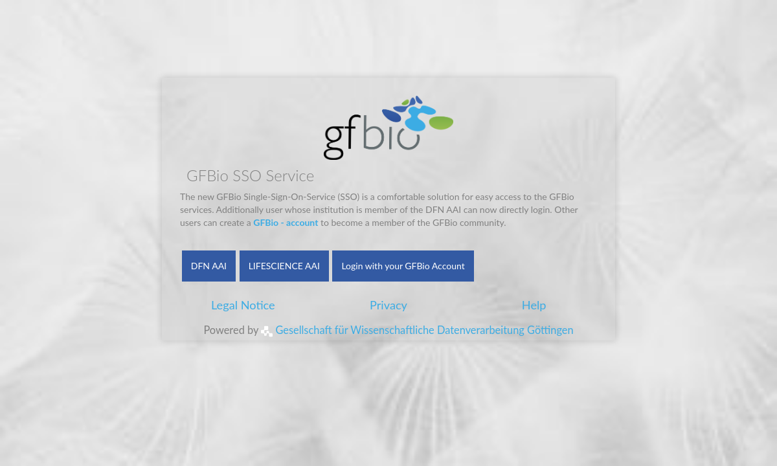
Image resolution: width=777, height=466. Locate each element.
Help (534, 305)
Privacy (388, 305)
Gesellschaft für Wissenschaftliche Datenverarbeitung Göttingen (417, 330)
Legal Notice (243, 305)
